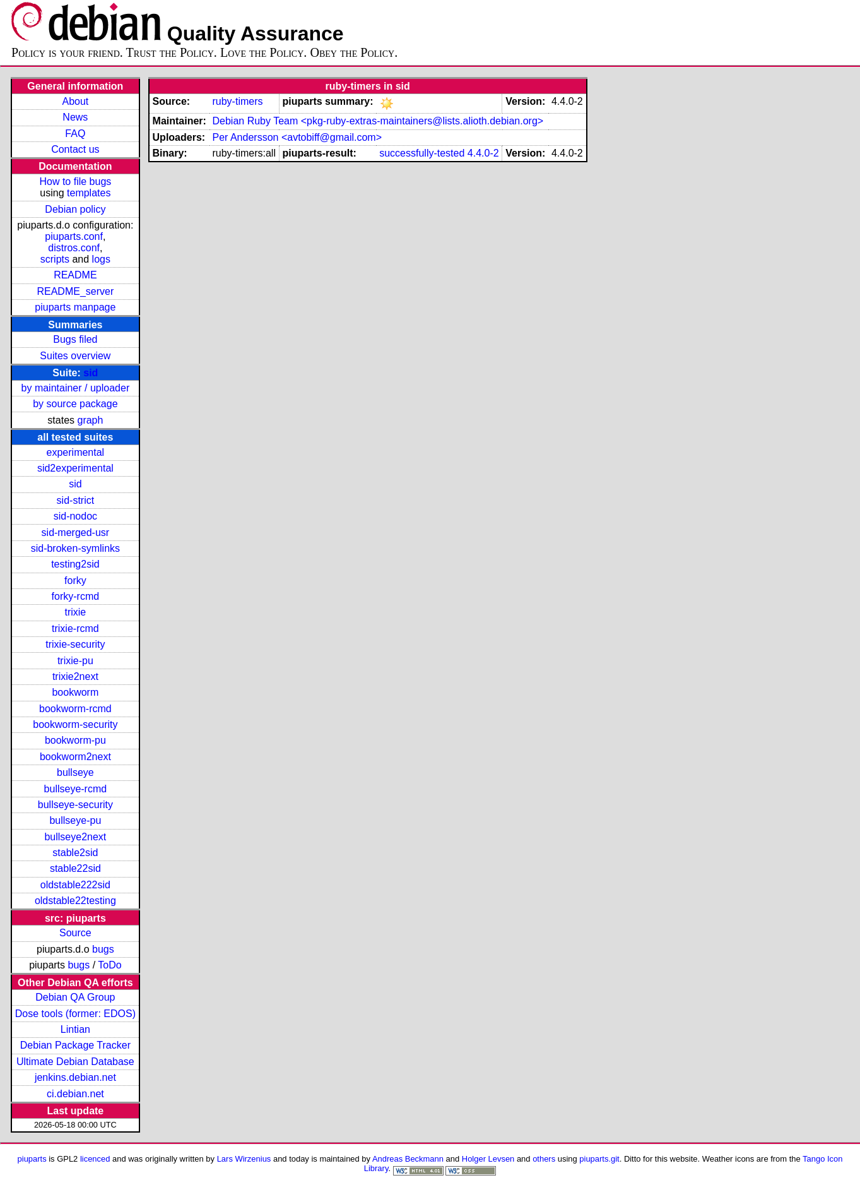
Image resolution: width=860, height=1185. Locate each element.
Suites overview (75, 355)
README (75, 275)
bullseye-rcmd (75, 788)
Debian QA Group (75, 997)
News (75, 117)
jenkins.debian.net (75, 1077)
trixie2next (75, 676)
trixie (75, 612)
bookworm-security (75, 724)
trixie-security (75, 644)
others (544, 1159)
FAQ (75, 133)
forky (75, 580)
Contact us (75, 149)
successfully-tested (421, 153)
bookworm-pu (75, 740)
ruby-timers (237, 101)
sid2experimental (75, 468)
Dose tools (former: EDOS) (75, 1013)
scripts (54, 259)
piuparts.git (599, 1159)
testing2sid (75, 564)
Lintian (75, 1029)
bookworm (75, 692)
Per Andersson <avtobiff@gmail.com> (297, 137)
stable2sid (75, 852)
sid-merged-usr (76, 532)
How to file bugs (75, 181)
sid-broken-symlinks (75, 548)
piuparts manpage (75, 307)
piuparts (32, 1159)
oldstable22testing (75, 900)
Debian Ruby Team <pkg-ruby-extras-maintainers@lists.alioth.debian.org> (377, 121)
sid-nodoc (75, 516)
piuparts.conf (74, 236)
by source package (75, 403)
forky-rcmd (76, 596)
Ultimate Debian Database (75, 1061)
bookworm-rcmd (75, 708)
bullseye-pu (75, 820)
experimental (76, 452)
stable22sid (75, 868)
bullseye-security (75, 804)
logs (101, 259)
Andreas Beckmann (408, 1159)
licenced (95, 1159)
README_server (75, 291)
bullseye (75, 772)
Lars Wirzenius (244, 1159)
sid (90, 372)
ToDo (109, 965)
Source (75, 932)
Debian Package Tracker (75, 1045)
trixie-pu (75, 660)
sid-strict (76, 500)
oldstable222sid (75, 884)
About (75, 101)
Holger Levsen (488, 1159)
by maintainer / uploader (75, 388)
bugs (103, 949)
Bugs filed (75, 339)
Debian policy (75, 209)
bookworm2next (75, 756)
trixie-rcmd (75, 628)
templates (88, 193)
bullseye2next (75, 836)
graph (90, 420)
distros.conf (74, 247)
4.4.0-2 (483, 153)
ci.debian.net (75, 1093)
